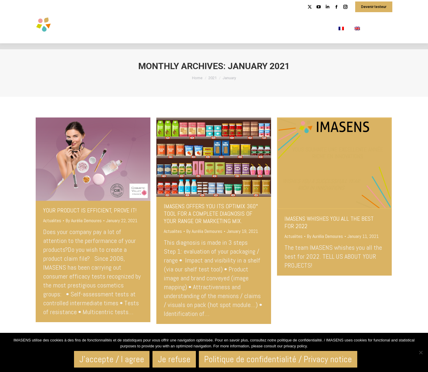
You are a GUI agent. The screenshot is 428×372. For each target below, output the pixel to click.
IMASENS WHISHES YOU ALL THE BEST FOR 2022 (329, 222)
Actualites (52, 220)
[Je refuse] (421, 352)
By (84, 220)
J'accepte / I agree (111, 359)
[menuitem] (341, 28)
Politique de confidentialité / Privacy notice (278, 359)
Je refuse (174, 359)
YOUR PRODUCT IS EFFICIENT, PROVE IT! (90, 210)
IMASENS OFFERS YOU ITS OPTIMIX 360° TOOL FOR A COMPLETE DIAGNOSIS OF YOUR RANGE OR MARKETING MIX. (211, 213)
